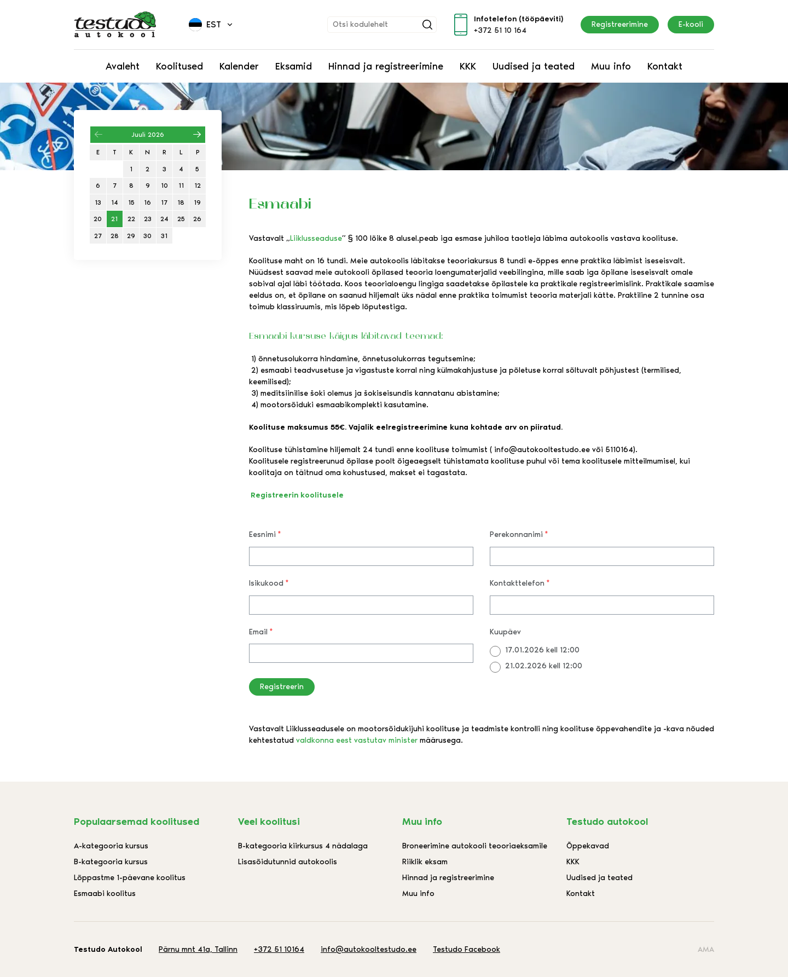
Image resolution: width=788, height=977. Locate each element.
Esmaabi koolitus (105, 893)
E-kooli (691, 24)
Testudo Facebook (466, 949)
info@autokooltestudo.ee (368, 949)
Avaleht (123, 66)
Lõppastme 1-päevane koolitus (130, 877)
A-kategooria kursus (111, 846)
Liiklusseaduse (316, 238)
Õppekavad (587, 846)
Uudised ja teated (534, 66)
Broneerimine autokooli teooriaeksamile (474, 846)
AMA (706, 949)
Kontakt (664, 66)
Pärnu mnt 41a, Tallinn (198, 949)
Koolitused (179, 66)
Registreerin (282, 686)
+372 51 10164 (279, 949)
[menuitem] (211, 25)
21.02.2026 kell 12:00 (543, 665)
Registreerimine (620, 24)
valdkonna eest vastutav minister (357, 740)
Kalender (239, 66)
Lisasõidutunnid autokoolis (287, 861)
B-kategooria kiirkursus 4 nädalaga (303, 846)
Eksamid (293, 66)
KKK (468, 66)
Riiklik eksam (425, 861)
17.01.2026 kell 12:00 (542, 650)
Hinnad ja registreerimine (385, 66)
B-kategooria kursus (111, 861)
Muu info (611, 66)
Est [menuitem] (213, 24)
